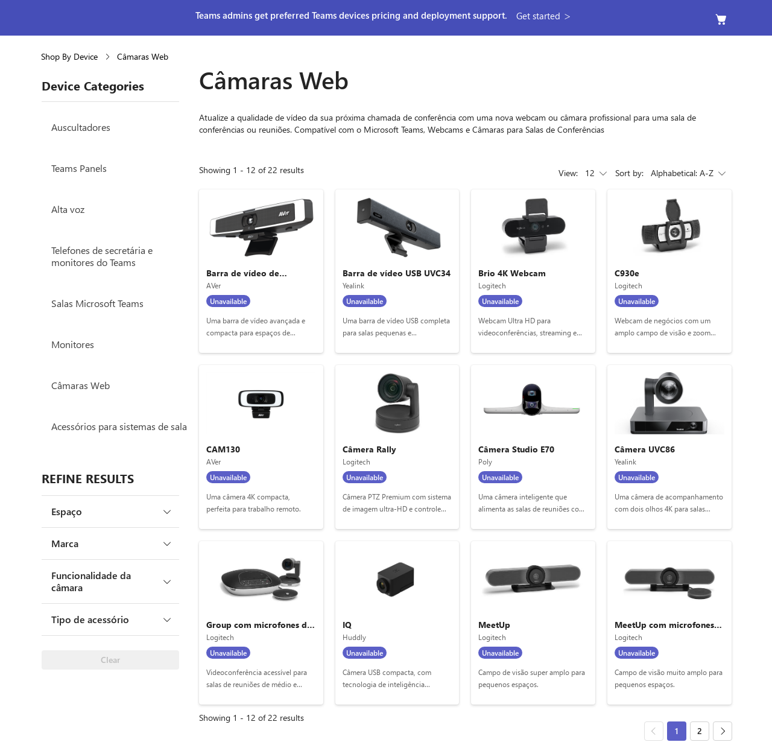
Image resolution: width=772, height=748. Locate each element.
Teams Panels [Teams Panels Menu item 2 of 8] (79, 168)
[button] (545, 16)
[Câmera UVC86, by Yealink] (669, 446)
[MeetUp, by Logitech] (533, 623)
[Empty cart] (721, 19)
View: (568, 173)
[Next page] (722, 731)
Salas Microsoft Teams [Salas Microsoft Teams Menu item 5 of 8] (97, 303)
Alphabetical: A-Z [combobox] (689, 173)
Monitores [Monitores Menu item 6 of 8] (72, 344)
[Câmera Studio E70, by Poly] (533, 446)
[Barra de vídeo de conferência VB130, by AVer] (261, 271)
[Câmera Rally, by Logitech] (397, 446)
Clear (110, 659)
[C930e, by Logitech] (669, 271)
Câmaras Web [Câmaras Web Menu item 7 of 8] (80, 385)
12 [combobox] (597, 173)
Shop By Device (69, 56)
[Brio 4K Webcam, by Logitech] (533, 271)
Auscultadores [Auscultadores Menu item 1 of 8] (80, 127)
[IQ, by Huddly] (397, 623)
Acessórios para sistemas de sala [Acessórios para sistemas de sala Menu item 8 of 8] (119, 426)
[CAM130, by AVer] (261, 446)
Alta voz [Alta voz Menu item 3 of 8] (67, 209)
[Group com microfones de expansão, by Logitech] (261, 623)
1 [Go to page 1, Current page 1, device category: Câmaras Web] (677, 731)
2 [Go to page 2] (699, 731)
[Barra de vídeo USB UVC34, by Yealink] (397, 271)
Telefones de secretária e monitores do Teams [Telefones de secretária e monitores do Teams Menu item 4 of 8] (102, 256)
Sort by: (629, 173)
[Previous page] (653, 731)
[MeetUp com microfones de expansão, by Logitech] (669, 623)
